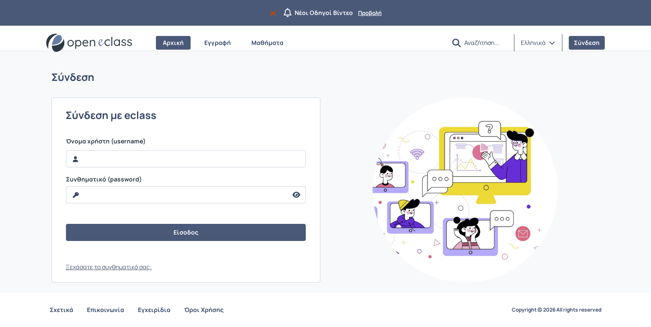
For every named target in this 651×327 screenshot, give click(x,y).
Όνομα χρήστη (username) (106, 141)
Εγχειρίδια (154, 310)
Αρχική (173, 43)
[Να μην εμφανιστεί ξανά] (274, 12)
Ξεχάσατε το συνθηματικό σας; (109, 267)
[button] (538, 43)
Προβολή (370, 12)
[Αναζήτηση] (485, 42)
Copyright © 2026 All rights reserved (556, 309)
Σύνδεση (587, 43)
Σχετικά (61, 310)
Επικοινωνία (105, 310)
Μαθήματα (267, 43)
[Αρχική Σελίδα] (89, 43)
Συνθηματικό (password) (104, 179)
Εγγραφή (217, 43)
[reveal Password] (177, 194)
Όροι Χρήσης (204, 310)
